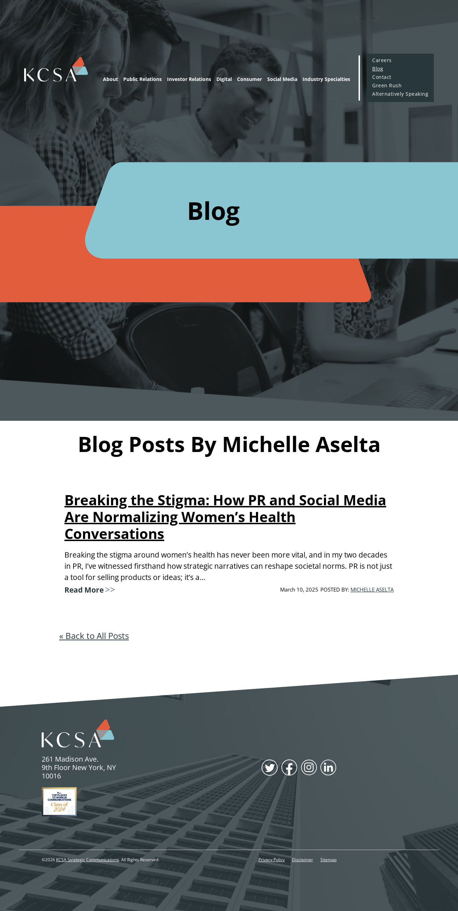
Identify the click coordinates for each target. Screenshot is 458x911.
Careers (381, 60)
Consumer (249, 79)
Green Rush (387, 85)
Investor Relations (189, 79)
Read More (89, 589)
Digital (224, 79)
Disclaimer (302, 860)
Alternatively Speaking (400, 94)
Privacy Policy (271, 860)
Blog (377, 68)
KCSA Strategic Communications (87, 860)
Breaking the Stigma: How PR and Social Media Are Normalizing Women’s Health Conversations (225, 516)
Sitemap (328, 860)
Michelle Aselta (372, 589)
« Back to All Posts (94, 635)
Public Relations (142, 79)
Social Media (282, 79)
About (110, 79)
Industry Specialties (326, 79)
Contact (381, 77)
